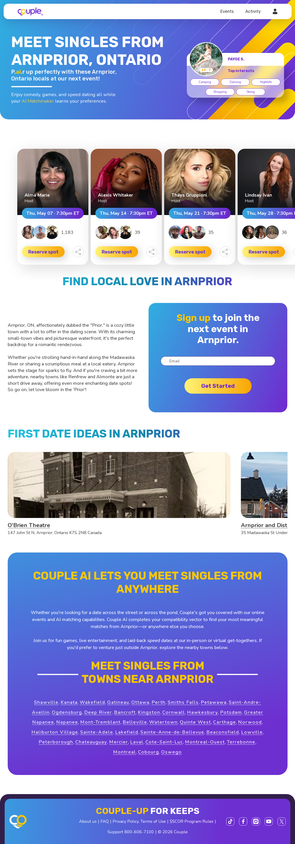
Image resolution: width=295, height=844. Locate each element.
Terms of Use (153, 821)
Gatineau (118, 702)
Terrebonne (241, 742)
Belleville (135, 722)
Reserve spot (43, 252)
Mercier (118, 742)
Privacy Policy (126, 821)
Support (115, 832)
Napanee (67, 722)
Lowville (252, 732)
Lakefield (126, 732)
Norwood (250, 722)
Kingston (149, 712)
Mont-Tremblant (100, 722)
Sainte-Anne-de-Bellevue (172, 732)
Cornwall (173, 712)
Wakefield (92, 702)
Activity (253, 11)
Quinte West (195, 722)
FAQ (105, 821)
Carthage (224, 722)
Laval (136, 742)
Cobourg (148, 752)
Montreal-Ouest (205, 742)
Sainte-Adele (96, 732)
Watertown (163, 722)
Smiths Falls (183, 702)
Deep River (98, 712)
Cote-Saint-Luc (164, 742)
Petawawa (214, 702)
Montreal (124, 752)
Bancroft (125, 712)
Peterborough (56, 742)
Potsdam (231, 712)
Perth (159, 702)
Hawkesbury (202, 712)
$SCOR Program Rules (191, 821)
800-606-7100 (139, 832)
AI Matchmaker (38, 101)
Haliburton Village (54, 732)
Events (227, 11)
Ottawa (140, 702)
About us (88, 821)
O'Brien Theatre (29, 525)
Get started (218, 386)
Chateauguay (91, 742)
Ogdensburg (67, 712)
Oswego (171, 752)
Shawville (46, 702)
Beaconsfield (222, 732)
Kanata (69, 702)
